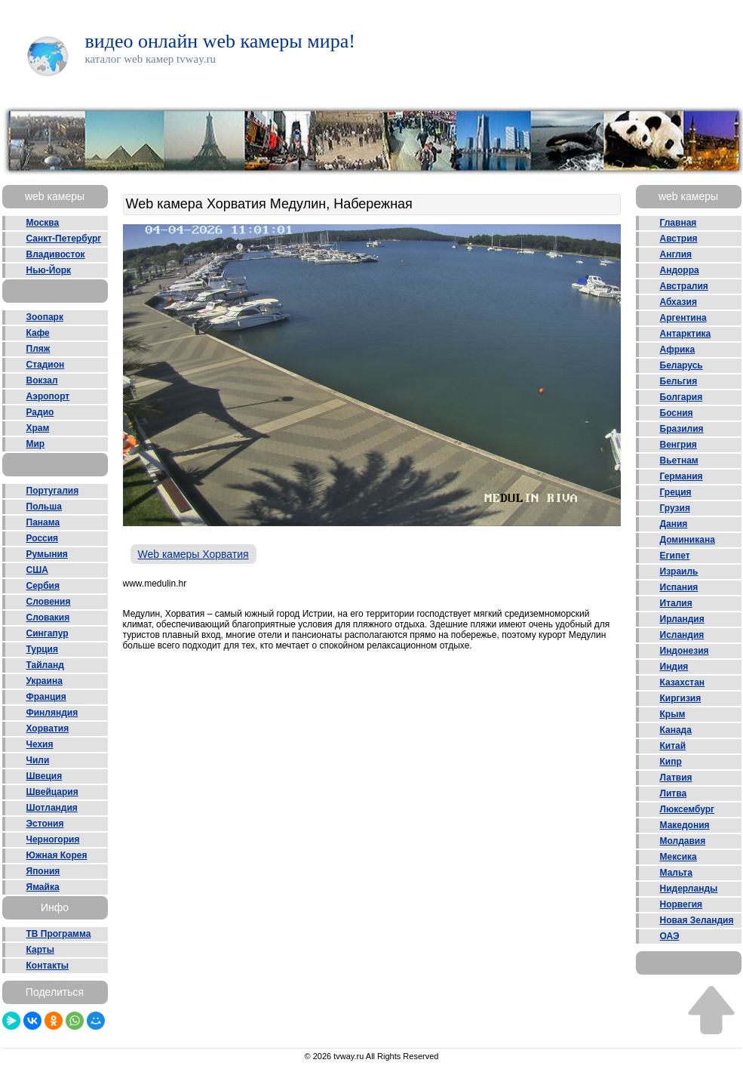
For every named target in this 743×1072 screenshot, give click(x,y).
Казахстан (682, 682)
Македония (685, 825)
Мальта (676, 872)
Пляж (38, 348)
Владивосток (55, 254)
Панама (43, 522)
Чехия (40, 744)
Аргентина (683, 318)
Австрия (679, 238)
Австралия (684, 286)
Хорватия (47, 728)
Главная (678, 222)
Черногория (53, 839)
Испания (679, 587)
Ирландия (682, 619)
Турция (42, 649)
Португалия (52, 490)
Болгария (681, 397)
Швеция (44, 776)
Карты (40, 949)
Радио (40, 412)
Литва (673, 793)
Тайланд (45, 665)
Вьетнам (679, 460)
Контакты (47, 965)
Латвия (676, 777)
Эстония (45, 823)
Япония (43, 871)
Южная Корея (57, 855)
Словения (48, 601)
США (37, 570)
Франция (46, 697)
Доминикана (687, 539)
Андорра (679, 270)
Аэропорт (48, 396)
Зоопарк (44, 317)
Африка (677, 349)
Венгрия (678, 444)
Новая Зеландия (697, 920)
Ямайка (43, 887)
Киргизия (681, 698)
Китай (673, 746)
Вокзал (42, 380)
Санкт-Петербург (64, 238)
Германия (681, 476)
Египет (675, 555)
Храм (38, 428)
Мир (35, 444)
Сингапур (47, 633)
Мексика (678, 857)
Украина (44, 681)
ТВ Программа (58, 934)
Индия (674, 666)
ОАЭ (670, 936)
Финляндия (52, 712)
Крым (673, 714)
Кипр (671, 761)
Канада (676, 730)
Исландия (682, 635)
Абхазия (678, 302)
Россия (42, 538)
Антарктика (685, 333)
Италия (676, 603)
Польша (44, 506)
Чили (38, 760)
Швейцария (52, 792)
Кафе (38, 333)
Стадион (45, 364)
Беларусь (681, 365)
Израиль (679, 571)
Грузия (675, 508)
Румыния (47, 554)
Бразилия (682, 429)
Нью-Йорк (49, 270)
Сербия (43, 586)
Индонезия (684, 650)
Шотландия (52, 807)
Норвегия (681, 904)
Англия (676, 254)
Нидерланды (689, 888)
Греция (676, 492)
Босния (676, 413)
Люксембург (687, 809)
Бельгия (679, 381)
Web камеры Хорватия (193, 554)
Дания (674, 524)
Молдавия (683, 841)
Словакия (48, 617)
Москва (43, 222)
